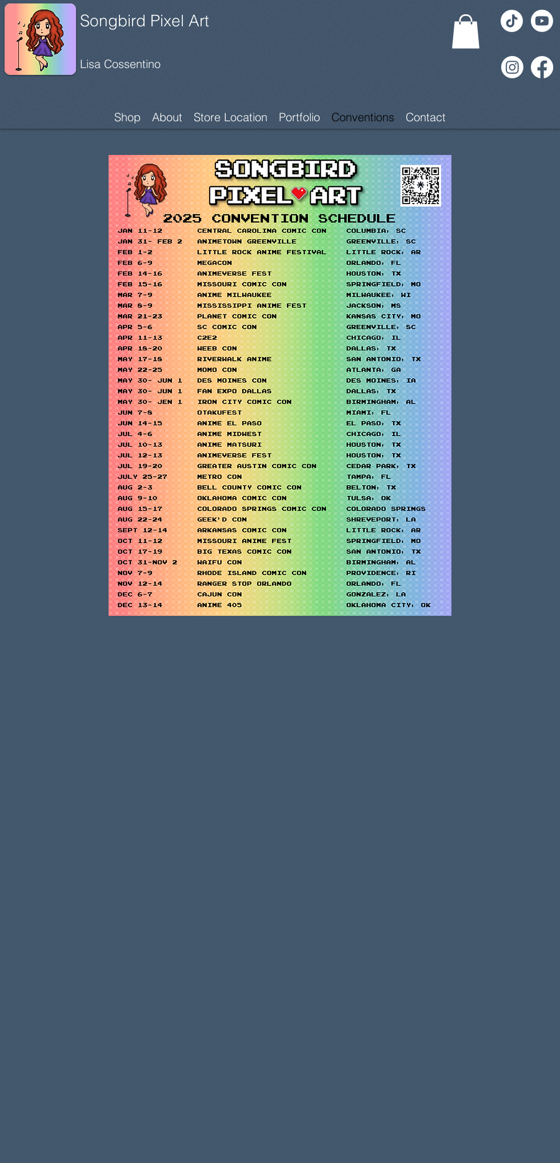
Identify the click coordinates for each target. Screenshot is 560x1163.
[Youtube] (542, 21)
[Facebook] (542, 67)
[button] (465, 31)
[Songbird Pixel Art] (164, 21)
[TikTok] (512, 21)
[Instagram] (512, 67)
